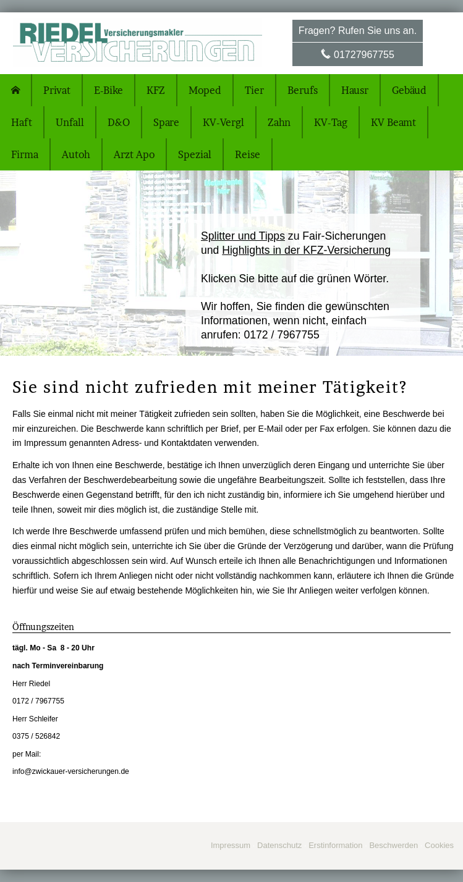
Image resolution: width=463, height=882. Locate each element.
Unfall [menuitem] (70, 122)
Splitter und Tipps (243, 236)
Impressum (230, 845)
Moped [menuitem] (205, 90)
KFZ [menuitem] (156, 90)
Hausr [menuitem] (354, 90)
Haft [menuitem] (21, 122)
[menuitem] (16, 90)
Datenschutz (279, 845)
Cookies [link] (439, 845)
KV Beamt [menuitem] (393, 122)
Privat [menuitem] (56, 90)
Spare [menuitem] (166, 122)
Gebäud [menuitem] (409, 90)
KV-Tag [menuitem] (330, 122)
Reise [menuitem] (247, 154)
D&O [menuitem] (119, 122)
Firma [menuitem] (24, 154)
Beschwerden (393, 845)
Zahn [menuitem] (279, 122)
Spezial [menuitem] (194, 154)
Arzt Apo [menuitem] (134, 154)
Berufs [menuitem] (302, 90)
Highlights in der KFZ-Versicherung (306, 250)
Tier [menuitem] (254, 90)
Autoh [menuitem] (76, 154)
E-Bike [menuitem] (108, 90)
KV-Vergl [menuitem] (223, 122)
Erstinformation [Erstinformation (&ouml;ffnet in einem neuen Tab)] (335, 845)
